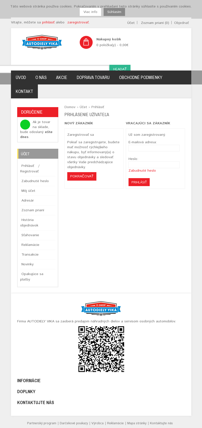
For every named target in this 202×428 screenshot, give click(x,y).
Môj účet (28, 190)
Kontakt (24, 91)
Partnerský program (41, 423)
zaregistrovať (78, 22)
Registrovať (29, 171)
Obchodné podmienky (140, 77)
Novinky (27, 264)
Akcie (61, 77)
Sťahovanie (30, 235)
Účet (131, 22)
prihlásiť (48, 22)
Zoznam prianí (32, 210)
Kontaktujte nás (161, 423)
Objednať (181, 22)
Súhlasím (114, 11)
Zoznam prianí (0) (155, 22)
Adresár (27, 200)
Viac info (90, 11)
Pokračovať (81, 176)
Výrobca (97, 423)
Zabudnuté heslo (35, 181)
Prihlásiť (27, 165)
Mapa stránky (136, 423)
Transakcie (30, 254)
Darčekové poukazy (74, 423)
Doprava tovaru (93, 77)
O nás (41, 77)
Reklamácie (30, 244)
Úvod (21, 77)
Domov (70, 107)
